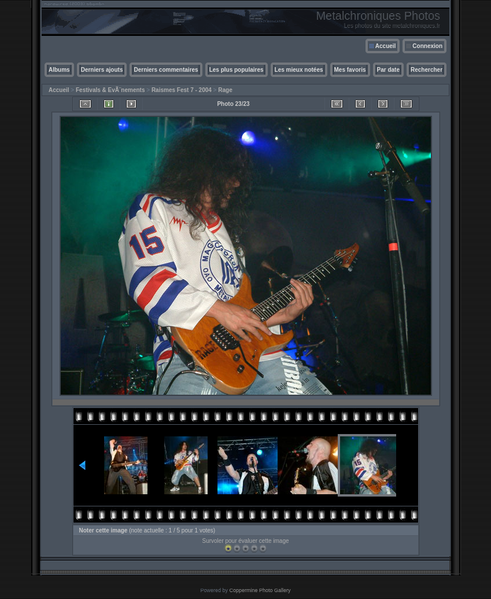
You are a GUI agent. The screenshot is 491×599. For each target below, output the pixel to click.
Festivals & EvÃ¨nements (110, 90)
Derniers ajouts (102, 70)
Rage (225, 90)
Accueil (385, 46)
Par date (388, 70)
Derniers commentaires (166, 70)
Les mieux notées (299, 70)
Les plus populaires (236, 70)
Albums (59, 70)
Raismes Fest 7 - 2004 (182, 90)
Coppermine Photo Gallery (259, 590)
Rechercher (426, 70)
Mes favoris (350, 70)
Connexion (427, 46)
